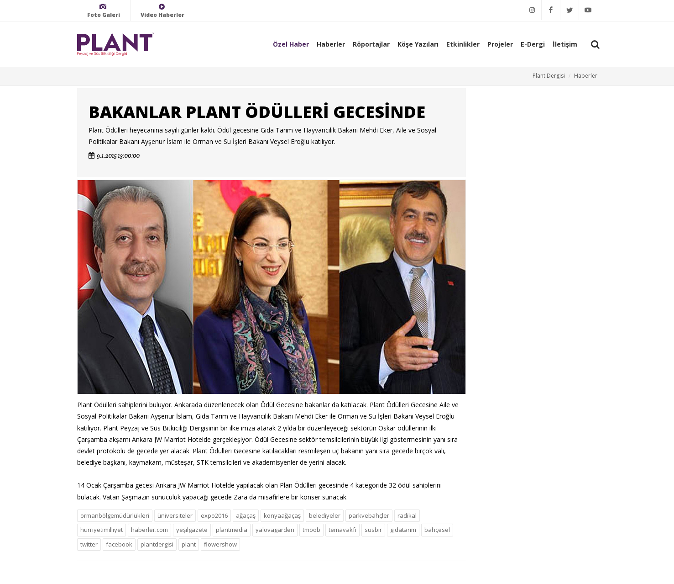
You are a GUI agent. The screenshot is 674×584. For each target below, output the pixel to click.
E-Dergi (533, 44)
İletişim (565, 44)
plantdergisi (157, 544)
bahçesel (437, 530)
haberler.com (149, 530)
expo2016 (214, 515)
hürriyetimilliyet (101, 530)
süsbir (373, 530)
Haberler (331, 44)
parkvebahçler (369, 515)
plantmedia (231, 530)
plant (189, 544)
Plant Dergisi (549, 76)
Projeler (500, 44)
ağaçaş (246, 515)
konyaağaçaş (282, 515)
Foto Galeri (103, 11)
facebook (119, 544)
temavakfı (342, 530)
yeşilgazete (192, 530)
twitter (89, 544)
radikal (407, 515)
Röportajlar (371, 44)
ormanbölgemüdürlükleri (114, 515)
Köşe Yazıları (418, 44)
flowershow (220, 544)
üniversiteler (175, 515)
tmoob (311, 530)
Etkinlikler (463, 44)
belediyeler (324, 515)
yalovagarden (275, 530)
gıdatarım (403, 530)
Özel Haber (291, 44)
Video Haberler (162, 11)
